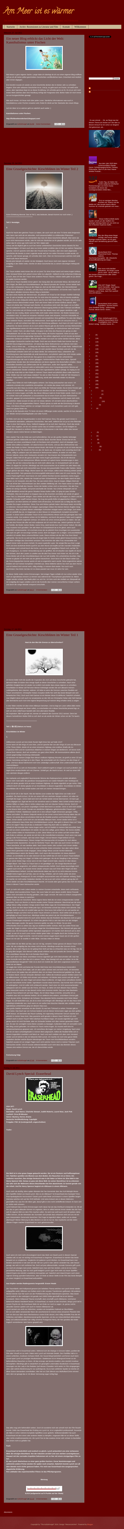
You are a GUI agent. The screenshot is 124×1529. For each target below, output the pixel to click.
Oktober (96, 398)
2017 (93, 367)
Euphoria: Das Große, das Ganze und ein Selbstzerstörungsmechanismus (109, 214)
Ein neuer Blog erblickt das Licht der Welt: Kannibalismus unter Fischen (35, 40)
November (97, 394)
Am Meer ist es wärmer (39, 12)
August (96, 405)
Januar (96, 450)
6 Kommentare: (42, 1060)
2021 (93, 352)
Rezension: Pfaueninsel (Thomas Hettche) (106, 249)
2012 (93, 384)
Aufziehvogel (95, 88)
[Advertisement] (44, 145)
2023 (93, 345)
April (95, 439)
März (95, 443)
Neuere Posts (11, 1507)
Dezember (97, 391)
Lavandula (95, 92)
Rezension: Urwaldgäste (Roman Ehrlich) (107, 315)
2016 (93, 370)
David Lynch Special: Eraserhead (28, 1073)
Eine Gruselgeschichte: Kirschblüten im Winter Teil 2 (42, 169)
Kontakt (66, 27)
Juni (95, 432)
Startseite (11, 27)
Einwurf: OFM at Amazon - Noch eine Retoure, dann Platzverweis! (107, 178)
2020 (93, 356)
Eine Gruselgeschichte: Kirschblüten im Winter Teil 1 (42, 635)
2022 (93, 349)
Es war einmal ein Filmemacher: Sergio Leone (108, 265)
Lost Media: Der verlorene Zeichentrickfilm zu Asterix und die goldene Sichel (107, 196)
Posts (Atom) (17, 1512)
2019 (93, 359)
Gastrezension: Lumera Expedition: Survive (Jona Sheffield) (107, 299)
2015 (93, 374)
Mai (94, 436)
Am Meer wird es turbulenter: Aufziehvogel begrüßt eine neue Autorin (108, 231)
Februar (96, 446)
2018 (93, 363)
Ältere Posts (78, 1507)
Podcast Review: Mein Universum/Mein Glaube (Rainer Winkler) (107, 159)
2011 (93, 388)
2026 (93, 335)
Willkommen (80, 27)
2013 (93, 381)
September (97, 401)
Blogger (90, 1524)
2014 (93, 377)
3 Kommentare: (42, 590)
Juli (94, 408)
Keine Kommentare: (43, 124)
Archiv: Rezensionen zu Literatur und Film (38, 27)
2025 (93, 338)
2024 (93, 342)
